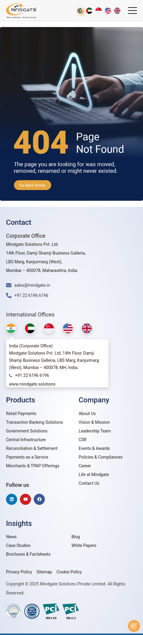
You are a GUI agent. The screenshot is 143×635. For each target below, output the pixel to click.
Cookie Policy (69, 571)
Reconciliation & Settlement (32, 448)
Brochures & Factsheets (28, 554)
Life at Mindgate (94, 474)
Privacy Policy (19, 571)
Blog (76, 536)
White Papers (84, 545)
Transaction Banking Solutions (34, 422)
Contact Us (89, 483)
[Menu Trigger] (132, 10)
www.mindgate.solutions (32, 384)
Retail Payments (21, 413)
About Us (87, 413)
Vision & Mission (94, 422)
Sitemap (44, 571)
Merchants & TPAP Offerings (32, 465)
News (11, 536)
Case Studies (18, 545)
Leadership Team (95, 431)
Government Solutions (27, 431)
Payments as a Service (27, 457)
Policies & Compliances (101, 457)
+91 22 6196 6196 (32, 375)
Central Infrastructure (26, 439)
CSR (82, 439)
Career (85, 465)
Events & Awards (94, 448)
